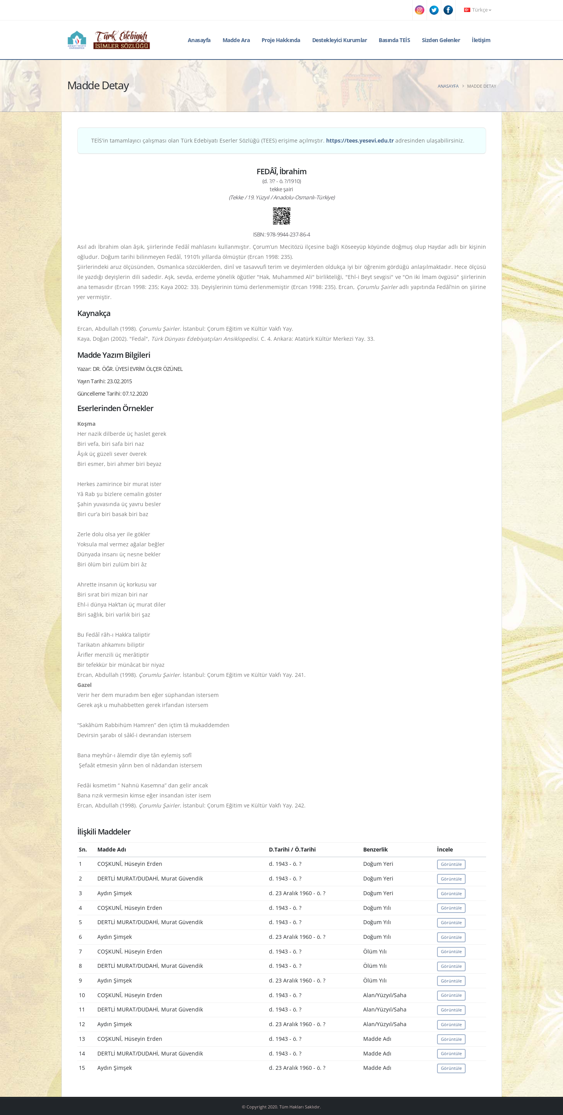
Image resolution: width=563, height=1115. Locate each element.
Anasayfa (199, 40)
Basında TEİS (394, 40)
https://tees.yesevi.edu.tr (360, 140)
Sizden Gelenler (441, 40)
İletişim (481, 40)
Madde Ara (236, 40)
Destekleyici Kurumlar (339, 40)
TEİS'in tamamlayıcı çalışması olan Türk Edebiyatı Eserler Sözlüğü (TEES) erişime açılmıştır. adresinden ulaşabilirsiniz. (277, 140)
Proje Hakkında (281, 40)
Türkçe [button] (477, 10)
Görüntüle (451, 864)
